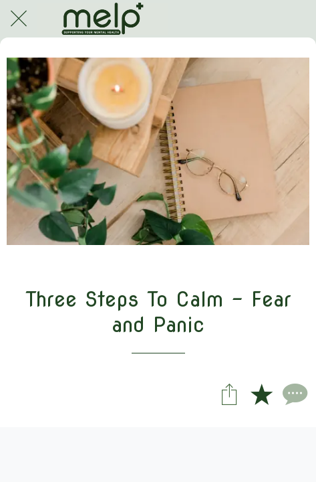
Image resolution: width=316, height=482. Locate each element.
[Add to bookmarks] (261, 394)
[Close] (19, 19)
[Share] (229, 394)
